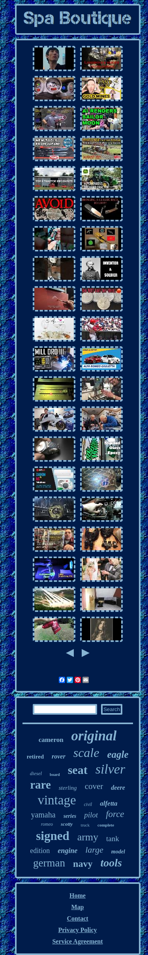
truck (85, 825)
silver (111, 769)
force (115, 814)
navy (82, 864)
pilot (91, 815)
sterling (68, 788)
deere (118, 787)
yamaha (43, 814)
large (94, 850)
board (55, 774)
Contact (77, 918)
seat (78, 769)
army (87, 837)
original (94, 736)
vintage (56, 800)
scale (86, 753)
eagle (117, 754)
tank (112, 838)
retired (35, 756)
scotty (67, 824)
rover (59, 756)
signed (52, 836)
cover (94, 786)
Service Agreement (77, 941)
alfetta (108, 803)
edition (40, 851)
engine (67, 851)
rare (40, 784)
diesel (36, 773)
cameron (51, 740)
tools (111, 863)
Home (77, 895)
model (118, 852)
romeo (47, 824)
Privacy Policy (77, 930)
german (49, 863)
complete (105, 825)
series (70, 816)
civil (88, 804)
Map (77, 907)
